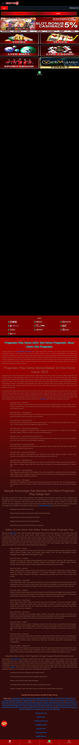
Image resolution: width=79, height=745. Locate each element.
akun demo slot (16, 659)
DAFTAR (19, 13)
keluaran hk (73, 702)
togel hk (41, 702)
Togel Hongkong (16, 698)
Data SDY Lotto (41, 728)
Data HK (54, 700)
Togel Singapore (17, 700)
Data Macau (61, 700)
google (13, 667)
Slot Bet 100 (68, 700)
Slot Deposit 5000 (63, 698)
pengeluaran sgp (17, 704)
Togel (58, 709)
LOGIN (58, 13)
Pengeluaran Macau (41, 725)
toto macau (56, 704)
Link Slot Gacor (37, 700)
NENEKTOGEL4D (41, 736)
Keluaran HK (47, 700)
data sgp (24, 704)
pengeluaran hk (18, 705)
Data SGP (45, 698)
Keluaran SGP (53, 698)
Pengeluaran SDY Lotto (41, 721)
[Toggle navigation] (3, 3)
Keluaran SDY (41, 717)
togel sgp (35, 702)
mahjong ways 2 (48, 704)
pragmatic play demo (24, 351)
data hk (57, 702)
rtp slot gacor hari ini (71, 705)
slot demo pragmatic (45, 505)
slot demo (43, 399)
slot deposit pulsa (7, 704)
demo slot (13, 533)
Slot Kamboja (16, 702)
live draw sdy (51, 705)
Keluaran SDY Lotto (41, 713)
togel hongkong (49, 702)
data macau (47, 709)
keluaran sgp (51, 707)
